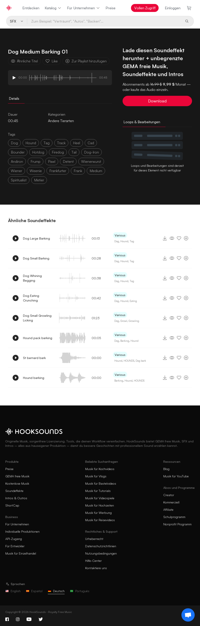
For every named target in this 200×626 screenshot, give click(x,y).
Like (51, 61)
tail (74, 152)
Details (14, 98)
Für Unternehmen (83, 8)
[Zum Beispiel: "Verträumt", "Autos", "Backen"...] (104, 21)
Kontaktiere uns (96, 568)
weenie (36, 171)
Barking (124, 340)
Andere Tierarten (61, 121)
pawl (51, 161)
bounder (18, 152)
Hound (124, 241)
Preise (110, 8)
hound (30, 143)
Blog (166, 469)
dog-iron (91, 152)
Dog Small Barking (36, 258)
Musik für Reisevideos (100, 520)
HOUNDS (129, 360)
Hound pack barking (37, 338)
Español (34, 591)
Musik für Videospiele (99, 498)
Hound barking (33, 378)
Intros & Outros (16, 498)
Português (79, 591)
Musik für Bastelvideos (100, 483)
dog (14, 143)
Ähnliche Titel (24, 61)
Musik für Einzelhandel (20, 553)
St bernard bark (34, 358)
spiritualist (19, 180)
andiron (17, 161)
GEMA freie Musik (17, 476)
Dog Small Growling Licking (37, 318)
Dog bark (141, 360)
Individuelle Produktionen (22, 531)
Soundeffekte (14, 491)
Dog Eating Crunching (31, 298)
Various (120, 235)
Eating (133, 301)
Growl (123, 321)
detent (68, 161)
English (13, 591)
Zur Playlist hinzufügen (86, 61)
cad (91, 143)
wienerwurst (91, 161)
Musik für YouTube (176, 476)
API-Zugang (13, 539)
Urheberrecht (94, 539)
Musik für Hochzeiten (99, 505)
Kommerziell (171, 502)
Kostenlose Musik (17, 483)
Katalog (53, 8)
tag (47, 143)
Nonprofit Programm (177, 524)
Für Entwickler (15, 546)
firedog (58, 152)
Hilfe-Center (93, 561)
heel (76, 143)
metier (39, 180)
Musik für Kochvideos (99, 469)
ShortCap (12, 505)
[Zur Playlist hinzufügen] (186, 238)
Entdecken (30, 8)
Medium (96, 171)
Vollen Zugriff (145, 8)
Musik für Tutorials (98, 491)
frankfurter (57, 171)
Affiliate (168, 509)
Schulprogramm (174, 517)
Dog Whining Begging (32, 278)
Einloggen (173, 8)
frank (78, 171)
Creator (168, 495)
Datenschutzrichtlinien (100, 546)
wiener (16, 171)
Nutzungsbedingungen (101, 553)
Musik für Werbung (98, 513)
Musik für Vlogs (95, 476)
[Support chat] (188, 615)
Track (61, 143)
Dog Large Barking (36, 238)
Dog (116, 241)
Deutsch (56, 591)
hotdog (38, 152)
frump (35, 161)
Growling (134, 321)
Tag (132, 241)
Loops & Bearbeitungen (141, 122)
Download (157, 100)
